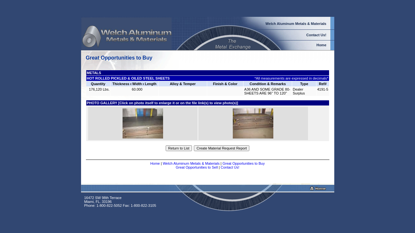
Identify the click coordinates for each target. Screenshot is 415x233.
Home (155, 163)
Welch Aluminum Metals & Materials (191, 163)
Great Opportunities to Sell (197, 167)
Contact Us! (230, 167)
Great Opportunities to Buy (243, 163)
